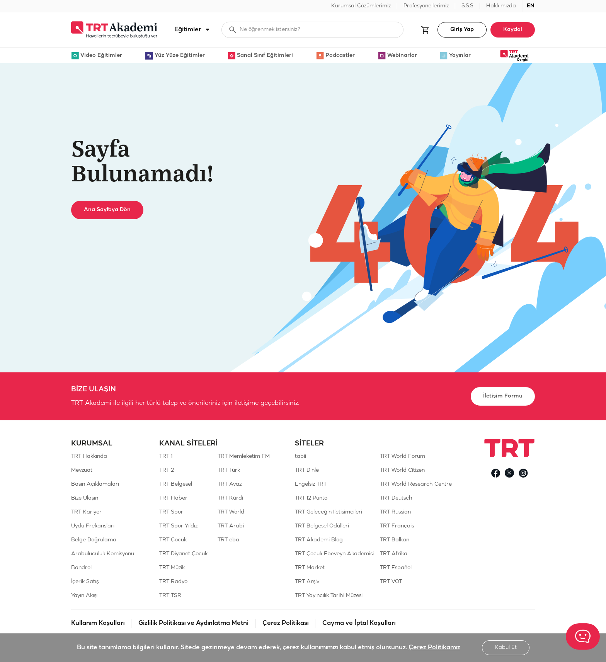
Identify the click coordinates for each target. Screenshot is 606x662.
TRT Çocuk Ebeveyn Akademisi (334, 554)
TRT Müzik (172, 568)
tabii (300, 456)
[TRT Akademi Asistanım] (583, 636)
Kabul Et (506, 647)
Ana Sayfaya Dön (107, 210)
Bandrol (81, 568)
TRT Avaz (230, 484)
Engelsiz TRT (311, 484)
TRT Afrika (393, 554)
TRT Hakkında (89, 456)
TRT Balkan (394, 540)
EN (531, 6)
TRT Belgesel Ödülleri (322, 526)
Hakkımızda (501, 6)
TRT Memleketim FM (244, 456)
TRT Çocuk (173, 540)
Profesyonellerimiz (426, 6)
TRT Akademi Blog (319, 540)
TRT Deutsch (396, 498)
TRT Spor (171, 512)
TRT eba (228, 540)
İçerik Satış (85, 582)
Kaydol (512, 29)
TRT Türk (229, 470)
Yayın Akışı (84, 596)
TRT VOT (391, 582)
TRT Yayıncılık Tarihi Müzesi (329, 596)
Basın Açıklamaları (95, 484)
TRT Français (397, 526)
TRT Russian (395, 512)
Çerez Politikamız (434, 647)
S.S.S (467, 6)
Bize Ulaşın (84, 498)
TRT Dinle (307, 470)
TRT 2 (166, 470)
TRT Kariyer (86, 512)
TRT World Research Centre (416, 484)
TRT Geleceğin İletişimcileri (328, 512)
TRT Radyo (173, 582)
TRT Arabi (231, 526)
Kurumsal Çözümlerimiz (361, 6)
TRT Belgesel (175, 484)
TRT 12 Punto (311, 498)
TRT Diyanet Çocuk (183, 554)
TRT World (231, 512)
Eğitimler (193, 29)
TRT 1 (165, 456)
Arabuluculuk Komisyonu (102, 554)
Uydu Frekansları (92, 526)
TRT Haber (173, 498)
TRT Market (310, 568)
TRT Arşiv (307, 582)
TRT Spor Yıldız (178, 526)
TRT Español (396, 568)
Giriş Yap (462, 29)
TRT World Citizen (402, 470)
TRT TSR (170, 596)
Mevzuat (81, 470)
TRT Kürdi (230, 498)
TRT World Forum (402, 456)
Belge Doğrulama (93, 540)
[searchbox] (312, 30)
